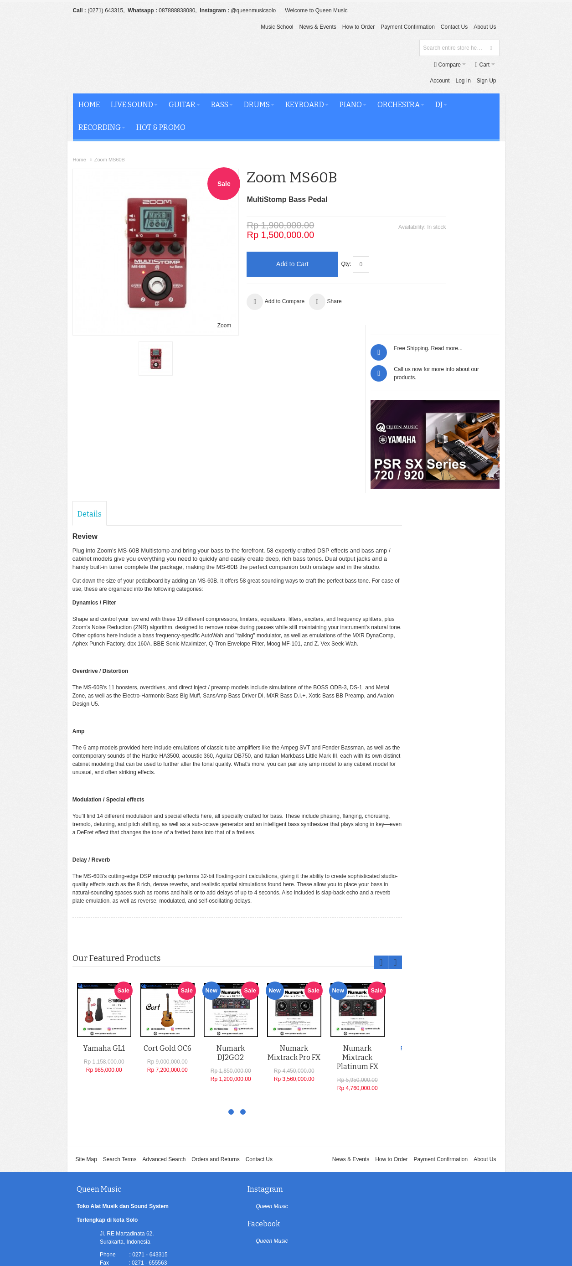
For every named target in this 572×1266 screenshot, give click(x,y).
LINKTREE (113, 1160)
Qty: (317, 247)
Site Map (86, 1014)
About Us (485, 27)
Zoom (194, 278)
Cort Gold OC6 (168, 904)
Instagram (237, 1044)
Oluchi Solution (149, 1227)
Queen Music (243, 1061)
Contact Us (454, 27)
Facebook (377, 1044)
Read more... (480, 175)
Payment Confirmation (408, 27)
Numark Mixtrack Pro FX (294, 909)
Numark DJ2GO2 (231, 909)
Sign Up (417, 64)
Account (370, 64)
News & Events (317, 27)
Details (90, 362)
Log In (393, 64)
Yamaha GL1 (104, 904)
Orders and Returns (215, 1014)
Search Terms (120, 1014)
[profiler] (286, 1244)
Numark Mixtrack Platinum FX (358, 913)
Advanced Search (164, 1014)
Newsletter (357, 1195)
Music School (277, 27)
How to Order (358, 27)
